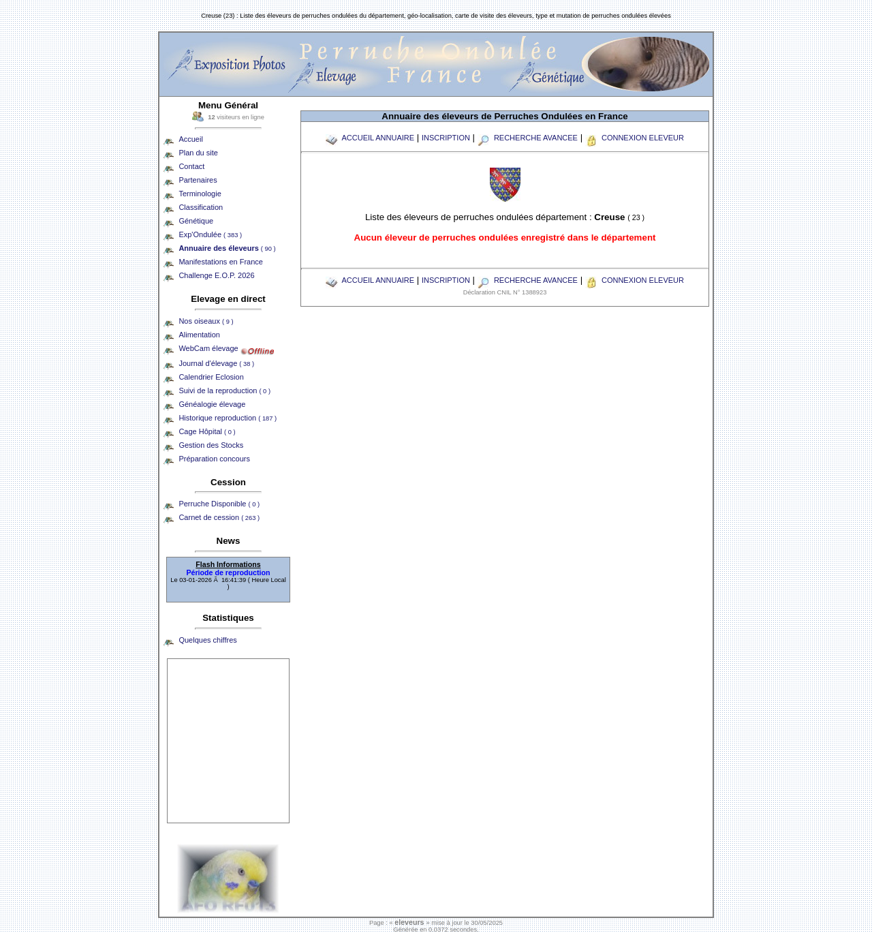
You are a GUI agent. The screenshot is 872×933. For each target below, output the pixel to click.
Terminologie (199, 193)
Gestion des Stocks (210, 445)
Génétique (195, 221)
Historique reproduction (227, 418)
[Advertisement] (228, 741)
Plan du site (197, 153)
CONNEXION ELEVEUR (634, 138)
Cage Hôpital (206, 431)
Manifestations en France (220, 262)
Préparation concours (214, 459)
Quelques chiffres (207, 640)
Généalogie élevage (211, 404)
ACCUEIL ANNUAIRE (370, 138)
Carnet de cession (219, 517)
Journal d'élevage (216, 363)
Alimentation (199, 335)
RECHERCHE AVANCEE (528, 138)
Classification (200, 207)
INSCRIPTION (446, 138)
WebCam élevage (208, 348)
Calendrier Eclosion (210, 377)
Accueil (190, 139)
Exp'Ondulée (210, 234)
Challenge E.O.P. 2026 (216, 275)
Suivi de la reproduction (224, 390)
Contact (191, 166)
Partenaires (197, 180)
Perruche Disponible (219, 504)
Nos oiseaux (205, 321)
